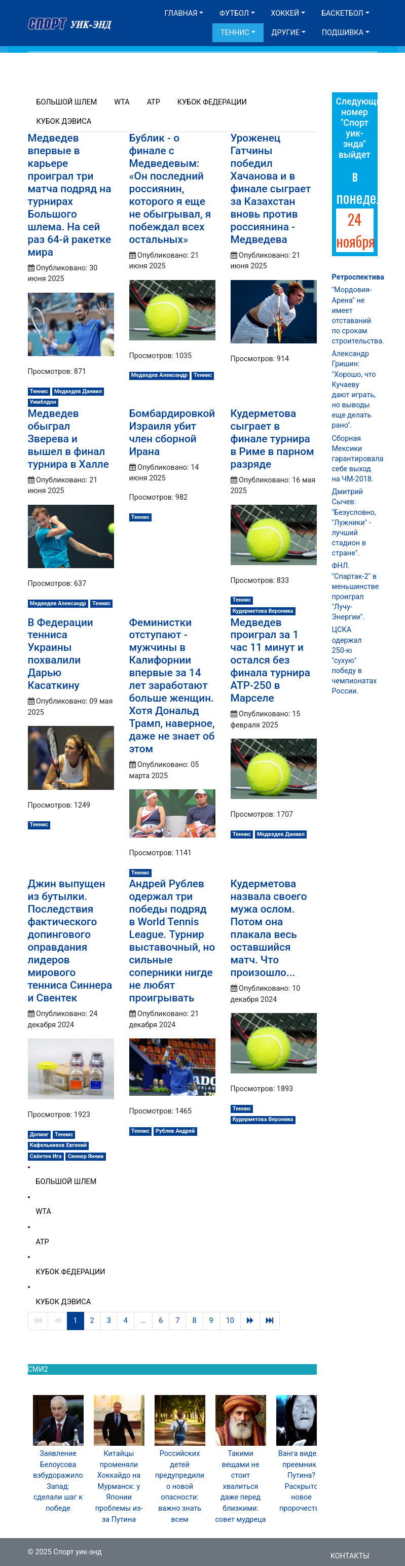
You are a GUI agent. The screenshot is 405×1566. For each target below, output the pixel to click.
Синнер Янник (86, 1156)
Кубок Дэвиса (64, 121)
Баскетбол (342, 13)
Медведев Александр (159, 375)
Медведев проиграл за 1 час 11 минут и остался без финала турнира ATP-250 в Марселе (270, 660)
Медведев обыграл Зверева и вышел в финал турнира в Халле (68, 438)
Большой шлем (66, 102)
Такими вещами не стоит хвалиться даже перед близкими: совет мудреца (240, 1486)
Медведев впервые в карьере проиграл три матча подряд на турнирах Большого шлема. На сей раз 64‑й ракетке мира (70, 195)
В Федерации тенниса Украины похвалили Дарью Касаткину (60, 654)
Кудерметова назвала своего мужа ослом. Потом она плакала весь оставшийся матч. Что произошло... (269, 928)
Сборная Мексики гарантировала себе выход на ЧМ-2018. (358, 459)
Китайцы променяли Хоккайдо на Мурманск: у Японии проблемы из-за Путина (119, 1486)
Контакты (350, 1556)
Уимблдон (43, 402)
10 (230, 1320)
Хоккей (285, 13)
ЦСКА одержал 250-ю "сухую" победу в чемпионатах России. (354, 660)
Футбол (234, 13)
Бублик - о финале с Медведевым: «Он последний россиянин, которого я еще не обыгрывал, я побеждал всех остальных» (170, 189)
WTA (121, 102)
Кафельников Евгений (58, 1145)
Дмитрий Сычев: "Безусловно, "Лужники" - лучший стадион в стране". (354, 523)
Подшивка (342, 32)
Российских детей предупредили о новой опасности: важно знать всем (179, 1486)
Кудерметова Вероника (263, 611)
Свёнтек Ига (46, 1156)
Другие (286, 32)
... (143, 1320)
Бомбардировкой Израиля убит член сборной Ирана (172, 432)
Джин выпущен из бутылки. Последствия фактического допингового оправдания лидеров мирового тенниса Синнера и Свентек (70, 941)
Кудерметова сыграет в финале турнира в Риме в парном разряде (272, 438)
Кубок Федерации (212, 102)
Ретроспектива (358, 277)
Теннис (234, 32)
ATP (153, 102)
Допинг (39, 1134)
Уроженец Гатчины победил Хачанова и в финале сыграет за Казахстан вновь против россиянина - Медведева (271, 189)
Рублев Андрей (175, 1131)
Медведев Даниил (78, 391)
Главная (181, 13)
